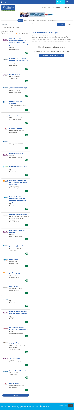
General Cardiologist (14, 358)
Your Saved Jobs (52, 20)
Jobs (49, 7)
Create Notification (24, 33)
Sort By (4, 33)
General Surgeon (13, 286)
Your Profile (58, 7)
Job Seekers (60, 2)
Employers (69, 2)
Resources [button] (68, 7)
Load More (15, 395)
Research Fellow (13, 259)
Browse (25, 20)
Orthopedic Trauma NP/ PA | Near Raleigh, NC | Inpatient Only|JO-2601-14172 (19, 60)
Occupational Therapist (15, 128)
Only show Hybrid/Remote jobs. (11, 27)
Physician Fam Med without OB (17, 116)
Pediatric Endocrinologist (16, 153)
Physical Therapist (14, 383)
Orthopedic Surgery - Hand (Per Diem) (19, 214)
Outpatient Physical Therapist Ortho (18, 370)
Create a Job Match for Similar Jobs (51, 56)
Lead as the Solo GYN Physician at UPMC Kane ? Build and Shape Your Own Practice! (18, 313)
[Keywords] (15, 24)
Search (20, 20)
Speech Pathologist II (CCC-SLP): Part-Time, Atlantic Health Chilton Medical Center (18, 182)
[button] (68, 24)
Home (44, 7)
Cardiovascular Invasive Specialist (18, 141)
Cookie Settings (63, 405)
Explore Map (32, 20)
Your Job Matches (41, 20)
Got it (70, 405)
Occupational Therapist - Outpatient (18, 299)
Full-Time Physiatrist (14, 74)
